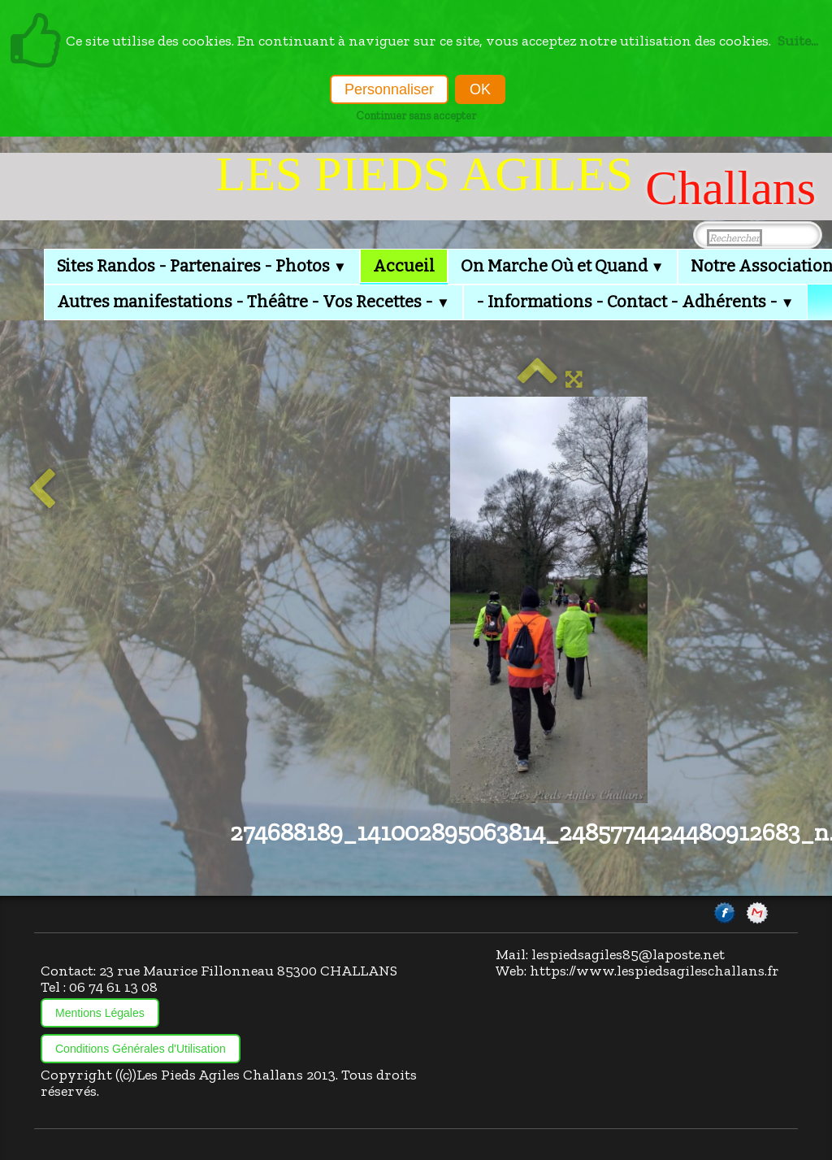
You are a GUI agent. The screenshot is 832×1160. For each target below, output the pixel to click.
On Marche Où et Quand (563, 266)
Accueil (404, 266)
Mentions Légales (100, 1012)
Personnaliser (389, 89)
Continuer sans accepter (416, 115)
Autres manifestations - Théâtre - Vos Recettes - (253, 301)
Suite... (798, 41)
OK (480, 89)
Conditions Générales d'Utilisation (140, 1048)
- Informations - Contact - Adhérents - (635, 301)
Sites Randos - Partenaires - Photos (202, 266)
